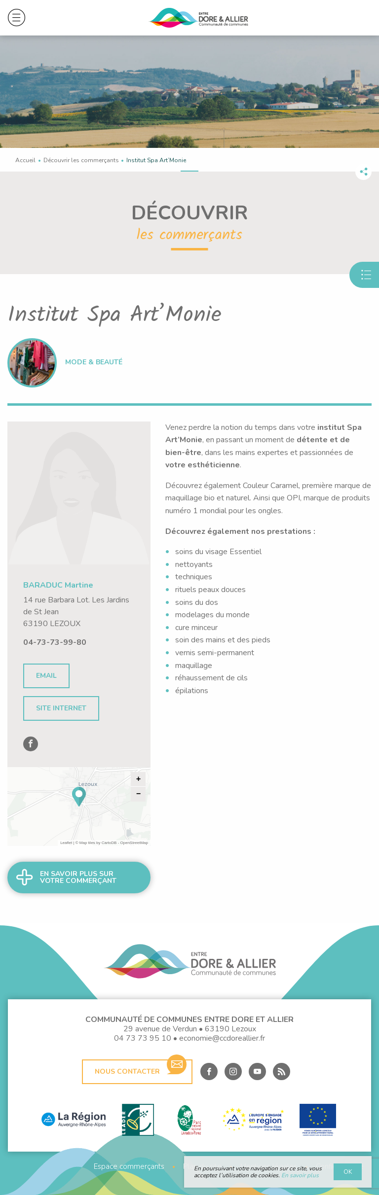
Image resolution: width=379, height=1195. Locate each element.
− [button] (138, 794)
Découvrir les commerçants (81, 160)
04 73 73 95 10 (142, 1038)
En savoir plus (300, 1175)
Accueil (25, 160)
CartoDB (109, 843)
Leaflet (66, 843)
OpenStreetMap (134, 843)
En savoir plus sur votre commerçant (78, 877)
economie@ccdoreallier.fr (222, 1038)
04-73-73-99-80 (54, 642)
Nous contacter (141, 1067)
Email (46, 675)
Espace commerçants (129, 1166)
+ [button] (138, 779)
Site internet (61, 708)
